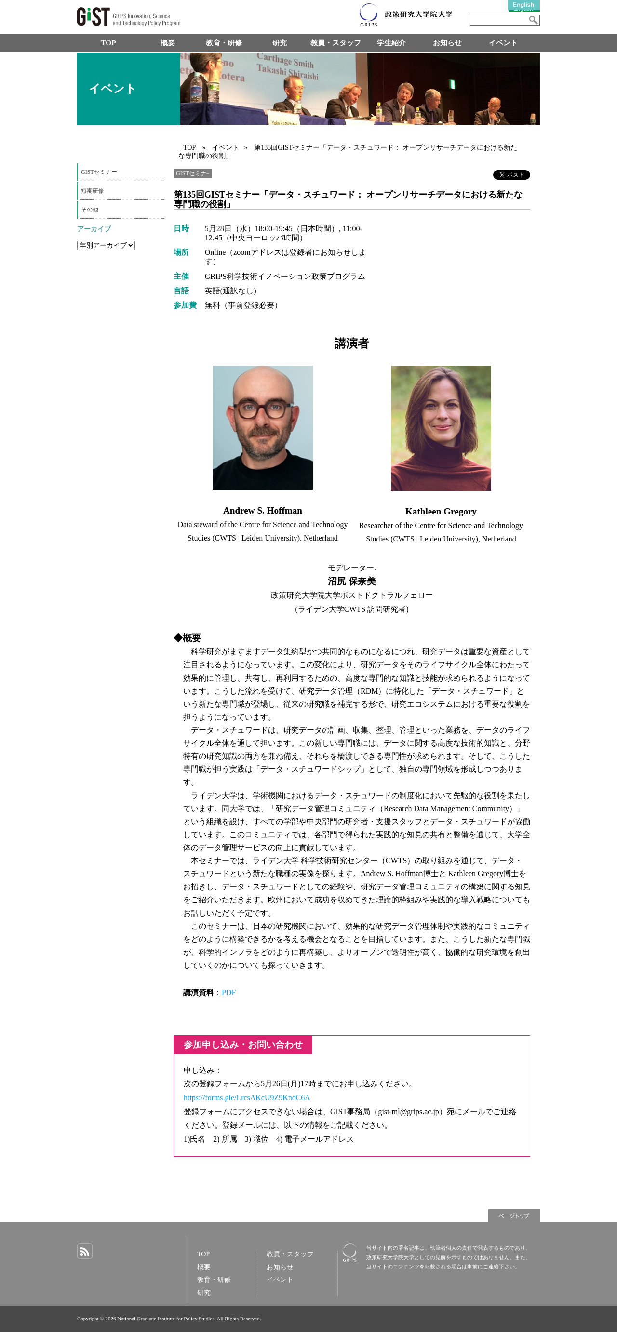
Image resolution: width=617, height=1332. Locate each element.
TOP (108, 43)
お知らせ (447, 43)
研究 (279, 43)
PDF (229, 993)
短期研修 (92, 190)
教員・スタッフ (335, 43)
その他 (89, 209)
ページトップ (514, 1215)
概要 (168, 43)
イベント (503, 43)
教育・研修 (224, 43)
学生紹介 (391, 43)
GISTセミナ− (193, 173)
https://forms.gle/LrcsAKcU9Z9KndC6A (247, 1098)
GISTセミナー (99, 172)
